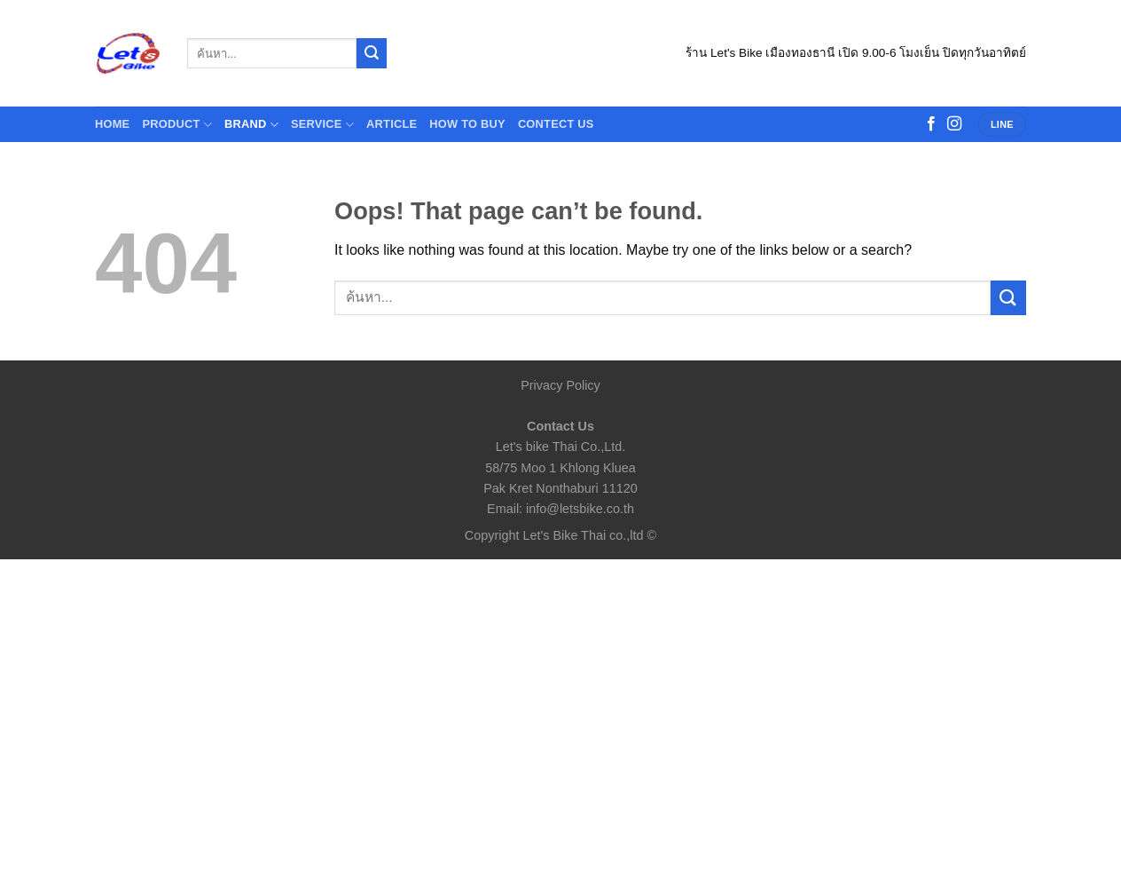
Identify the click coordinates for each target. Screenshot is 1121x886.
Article (391, 124)
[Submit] (372, 53)
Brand (251, 124)
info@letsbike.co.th (580, 509)
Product (177, 124)
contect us (556, 124)
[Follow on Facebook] (931, 124)
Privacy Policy (560, 385)
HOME (112, 124)
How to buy (467, 124)
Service (322, 124)
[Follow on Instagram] (954, 124)
